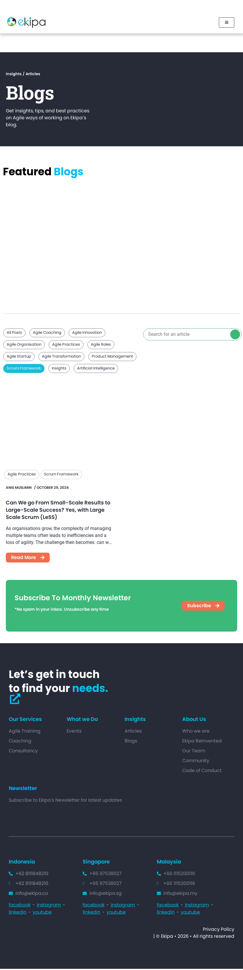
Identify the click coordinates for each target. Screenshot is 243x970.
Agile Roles (101, 345)
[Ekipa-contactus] (15, 700)
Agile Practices (66, 345)
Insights (59, 369)
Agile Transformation (61, 357)
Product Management (112, 357)
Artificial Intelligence (96, 369)
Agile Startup (19, 357)
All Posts (14, 333)
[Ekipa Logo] (26, 23)
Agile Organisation (24, 345)
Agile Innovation (87, 333)
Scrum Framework (24, 369)
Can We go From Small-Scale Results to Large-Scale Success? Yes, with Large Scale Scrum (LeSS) (58, 511)
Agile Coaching (47, 333)
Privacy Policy (218, 930)
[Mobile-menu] (226, 23)
